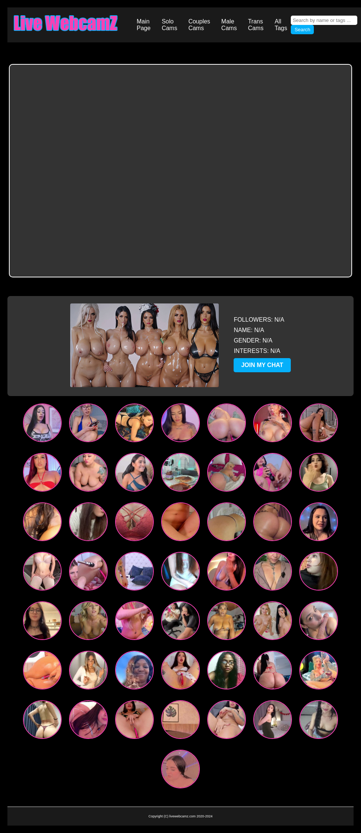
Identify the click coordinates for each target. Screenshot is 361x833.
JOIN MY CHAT (262, 365)
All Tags (280, 24)
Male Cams (229, 24)
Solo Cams (169, 24)
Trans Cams (256, 24)
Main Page (143, 24)
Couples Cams (199, 24)
